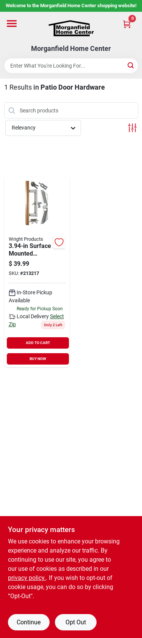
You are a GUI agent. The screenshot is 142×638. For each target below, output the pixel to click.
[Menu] (12, 23)
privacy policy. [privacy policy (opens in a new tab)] (27, 577)
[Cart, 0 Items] (127, 24)
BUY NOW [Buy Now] (38, 359)
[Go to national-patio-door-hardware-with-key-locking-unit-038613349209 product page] (37, 272)
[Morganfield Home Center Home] (71, 28)
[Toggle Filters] (132, 127)
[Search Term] (71, 65)
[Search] (131, 65)
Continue (29, 622)
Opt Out (76, 622)
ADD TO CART (38, 343)
